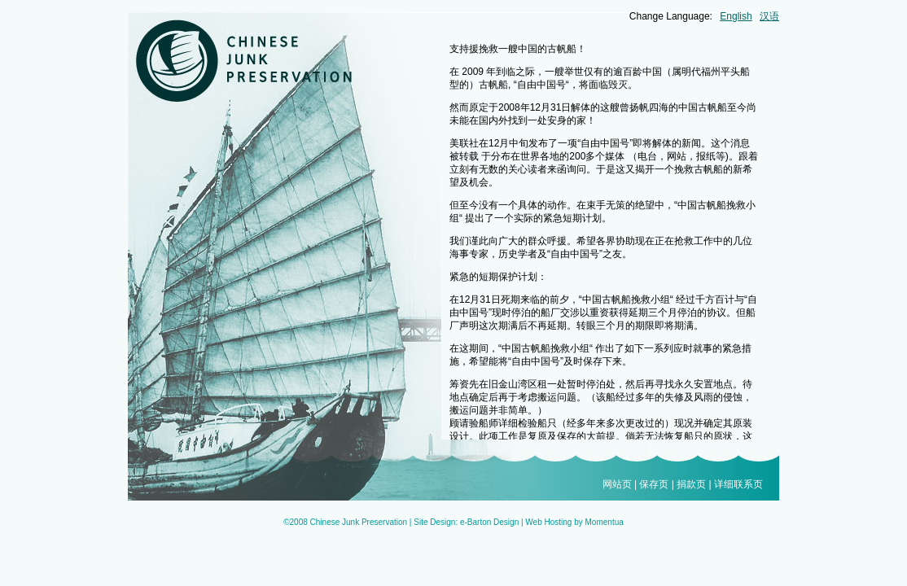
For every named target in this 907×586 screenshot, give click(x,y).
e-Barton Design (489, 522)
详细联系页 (738, 484)
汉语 (769, 16)
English (735, 16)
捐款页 (691, 484)
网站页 (617, 484)
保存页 (653, 484)
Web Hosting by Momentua (574, 522)
